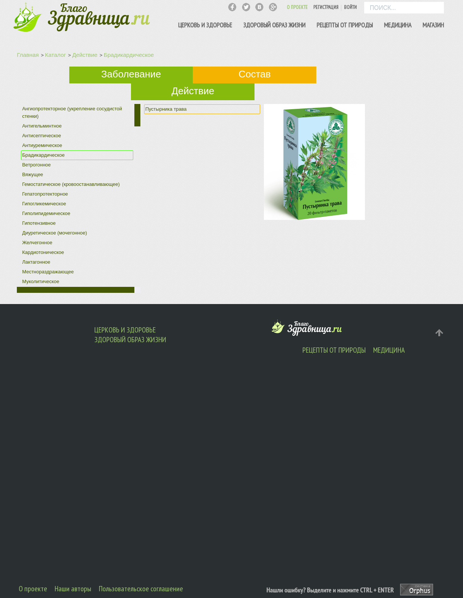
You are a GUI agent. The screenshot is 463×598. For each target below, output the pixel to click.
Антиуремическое (42, 145)
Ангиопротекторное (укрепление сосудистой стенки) (72, 112)
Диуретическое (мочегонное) (54, 233)
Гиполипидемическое (46, 213)
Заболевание (131, 74)
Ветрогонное (36, 165)
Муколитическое (40, 281)
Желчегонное (37, 242)
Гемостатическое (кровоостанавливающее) (71, 184)
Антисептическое (41, 135)
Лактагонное (36, 262)
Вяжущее (32, 174)
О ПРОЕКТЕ (297, 7)
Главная (28, 55)
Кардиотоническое (43, 252)
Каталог (55, 55)
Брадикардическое (129, 55)
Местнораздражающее (48, 272)
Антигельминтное (42, 126)
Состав (254, 74)
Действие (84, 55)
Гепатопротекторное (45, 194)
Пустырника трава (165, 109)
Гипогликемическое (44, 203)
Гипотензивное (39, 223)
